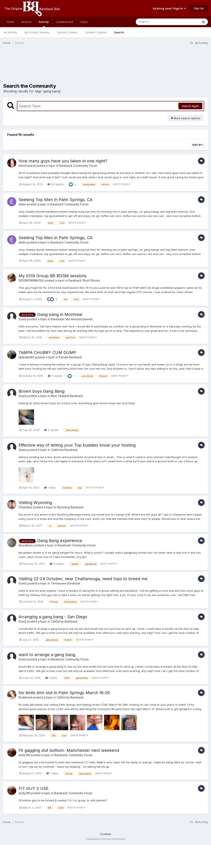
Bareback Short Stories (84, 280)
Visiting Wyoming (35, 502)
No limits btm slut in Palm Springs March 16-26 (64, 692)
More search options (185, 118)
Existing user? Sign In (169, 8)
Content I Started (96, 32)
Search (119, 32)
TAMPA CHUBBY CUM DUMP (47, 352)
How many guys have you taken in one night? (63, 160)
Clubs (84, 21)
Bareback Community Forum (78, 165)
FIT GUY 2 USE (33, 788)
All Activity (10, 32)
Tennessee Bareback (65, 583)
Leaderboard (64, 21)
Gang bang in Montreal (59, 314)
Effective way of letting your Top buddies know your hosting (77, 445)
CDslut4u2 (25, 507)
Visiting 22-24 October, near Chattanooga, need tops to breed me (83, 578)
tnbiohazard (27, 165)
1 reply (50, 487)
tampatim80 (26, 357)
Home (10, 21)
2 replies (51, 430)
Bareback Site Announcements (72, 319)
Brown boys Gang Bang (41, 391)
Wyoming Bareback (70, 507)
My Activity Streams (36, 32)
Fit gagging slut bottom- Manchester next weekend (69, 750)
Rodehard (25, 697)
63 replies (55, 184)
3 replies (55, 375)
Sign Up (199, 8)
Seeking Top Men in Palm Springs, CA (56, 199)
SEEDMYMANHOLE (31, 280)
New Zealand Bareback (67, 396)
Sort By (197, 145)
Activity (44, 23)
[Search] (156, 22)
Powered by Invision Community (105, 838)
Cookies (105, 834)
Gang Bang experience (59, 540)
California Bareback (64, 450)
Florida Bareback (70, 357)
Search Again (190, 106)
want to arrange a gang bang (47, 654)
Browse (26, 21)
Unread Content (67, 32)
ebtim (22, 204)
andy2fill (24, 755)
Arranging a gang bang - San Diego (53, 616)
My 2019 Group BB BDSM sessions (53, 275)
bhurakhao (26, 545)
